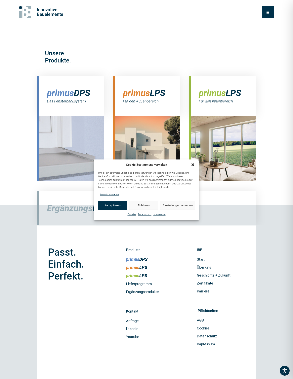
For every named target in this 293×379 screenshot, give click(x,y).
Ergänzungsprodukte (142, 292)
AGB (200, 320)
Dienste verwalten (109, 194)
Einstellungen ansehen (177, 205)
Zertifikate (205, 283)
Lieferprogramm (139, 284)
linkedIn (132, 329)
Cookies (132, 214)
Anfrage (132, 321)
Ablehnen (143, 205)
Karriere (203, 291)
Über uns (204, 267)
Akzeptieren (112, 205)
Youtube (132, 337)
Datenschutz (144, 214)
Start (201, 259)
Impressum (159, 214)
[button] (193, 165)
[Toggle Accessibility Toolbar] (284, 370)
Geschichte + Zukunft (213, 275)
